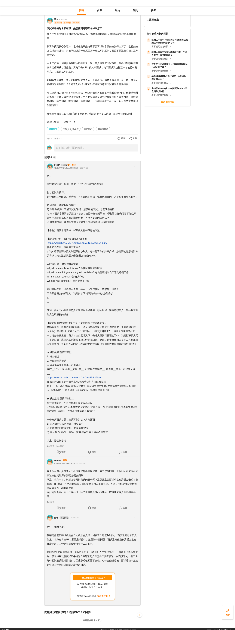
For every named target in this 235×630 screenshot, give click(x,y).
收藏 (123, 138)
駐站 (117, 10)
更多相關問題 (167, 101)
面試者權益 (103, 129)
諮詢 (135, 10)
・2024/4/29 (80, 463)
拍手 (63, 452)
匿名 (61, 517)
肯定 (94, 452)
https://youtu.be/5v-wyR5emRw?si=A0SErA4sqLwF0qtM (77, 243)
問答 (81, 10)
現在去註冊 (102, 596)
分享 (135, 138)
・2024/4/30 (83, 168)
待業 (65, 129)
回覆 (125, 452)
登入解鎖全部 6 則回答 (92, 578)
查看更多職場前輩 (91, 620)
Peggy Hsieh (60, 165)
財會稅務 (53, 129)
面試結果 (88, 129)
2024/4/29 (63, 19)
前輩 (99, 10)
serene (57, 460)
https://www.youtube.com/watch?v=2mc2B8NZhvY (74, 377)
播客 (153, 10)
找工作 (75, 129)
